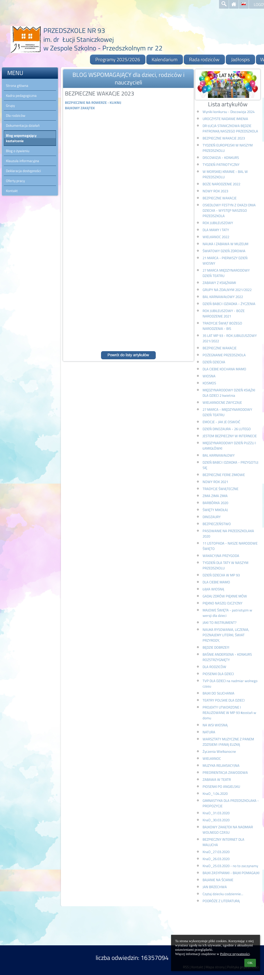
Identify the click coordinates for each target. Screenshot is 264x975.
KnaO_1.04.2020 (215, 793)
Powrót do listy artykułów (128, 355)
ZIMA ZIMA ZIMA (215, 495)
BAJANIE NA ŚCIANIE (218, 879)
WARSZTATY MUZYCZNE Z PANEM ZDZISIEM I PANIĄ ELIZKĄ (228, 741)
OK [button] (250, 963)
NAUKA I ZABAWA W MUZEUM (225, 244)
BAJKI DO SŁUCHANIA (218, 693)
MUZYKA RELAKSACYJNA (221, 765)
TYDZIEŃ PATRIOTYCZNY (221, 164)
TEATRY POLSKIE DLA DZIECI (224, 700)
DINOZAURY (212, 516)
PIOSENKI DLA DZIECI (218, 673)
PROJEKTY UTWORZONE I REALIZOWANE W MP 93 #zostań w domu (229, 712)
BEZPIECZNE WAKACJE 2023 (224, 138)
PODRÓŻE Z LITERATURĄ (221, 901)
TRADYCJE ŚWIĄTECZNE (220, 488)
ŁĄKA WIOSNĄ (213, 589)
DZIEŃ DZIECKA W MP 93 (221, 575)
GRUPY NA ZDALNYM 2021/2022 (227, 289)
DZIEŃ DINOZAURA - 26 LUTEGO (227, 429)
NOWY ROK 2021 (215, 481)
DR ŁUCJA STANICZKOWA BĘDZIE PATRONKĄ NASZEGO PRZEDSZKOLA (230, 128)
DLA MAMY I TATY (216, 229)
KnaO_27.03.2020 (216, 851)
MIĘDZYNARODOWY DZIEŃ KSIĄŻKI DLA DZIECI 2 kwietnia (229, 392)
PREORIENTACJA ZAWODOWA (225, 772)
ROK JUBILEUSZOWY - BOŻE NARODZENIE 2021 (224, 313)
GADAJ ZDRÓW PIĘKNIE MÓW (225, 596)
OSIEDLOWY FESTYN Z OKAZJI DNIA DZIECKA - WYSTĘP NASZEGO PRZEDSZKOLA (229, 210)
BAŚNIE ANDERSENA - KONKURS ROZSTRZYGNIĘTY (227, 657)
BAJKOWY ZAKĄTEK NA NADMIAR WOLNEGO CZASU (228, 829)
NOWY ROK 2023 (215, 191)
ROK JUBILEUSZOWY (218, 222)
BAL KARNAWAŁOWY (219, 455)
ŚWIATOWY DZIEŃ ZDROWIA (224, 251)
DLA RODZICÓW (214, 666)
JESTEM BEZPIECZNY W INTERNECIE (230, 436)
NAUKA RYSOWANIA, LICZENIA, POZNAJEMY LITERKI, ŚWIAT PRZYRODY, (226, 635)
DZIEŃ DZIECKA (214, 362)
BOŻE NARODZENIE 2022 (221, 184)
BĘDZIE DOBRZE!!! (216, 647)
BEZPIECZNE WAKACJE (220, 198)
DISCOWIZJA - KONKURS (221, 157)
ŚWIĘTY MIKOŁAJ (215, 509)
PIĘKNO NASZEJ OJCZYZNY (222, 603)
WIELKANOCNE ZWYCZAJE (222, 402)
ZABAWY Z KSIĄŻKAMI (219, 282)
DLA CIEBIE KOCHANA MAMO (224, 369)
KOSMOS (209, 383)
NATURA (209, 732)
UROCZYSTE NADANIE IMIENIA (225, 118)
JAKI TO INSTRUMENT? (220, 622)
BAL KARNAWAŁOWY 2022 (223, 296)
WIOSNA (209, 376)
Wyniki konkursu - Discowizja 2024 (229, 111)
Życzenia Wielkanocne (219, 751)
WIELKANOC (212, 758)
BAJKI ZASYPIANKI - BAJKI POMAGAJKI (231, 872)
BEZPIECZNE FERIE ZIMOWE (224, 474)
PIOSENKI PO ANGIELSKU (221, 786)
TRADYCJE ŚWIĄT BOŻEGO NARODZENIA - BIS (222, 325)
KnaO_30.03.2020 (216, 820)
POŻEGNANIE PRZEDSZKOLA (224, 355)
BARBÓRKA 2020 (215, 502)
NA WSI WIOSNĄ (215, 725)
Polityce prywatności (234, 954)
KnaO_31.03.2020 (216, 813)
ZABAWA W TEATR (217, 779)
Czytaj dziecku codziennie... (223, 894)
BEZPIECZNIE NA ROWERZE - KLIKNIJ (93, 102)
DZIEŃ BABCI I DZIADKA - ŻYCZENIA (229, 303)
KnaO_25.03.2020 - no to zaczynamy (230, 865)
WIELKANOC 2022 (216, 237)
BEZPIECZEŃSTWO (217, 523)
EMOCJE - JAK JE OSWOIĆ (221, 422)
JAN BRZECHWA (215, 887)
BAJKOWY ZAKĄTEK (80, 108)
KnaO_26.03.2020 (216, 858)
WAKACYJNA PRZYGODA (221, 555)
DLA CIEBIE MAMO (216, 582)
